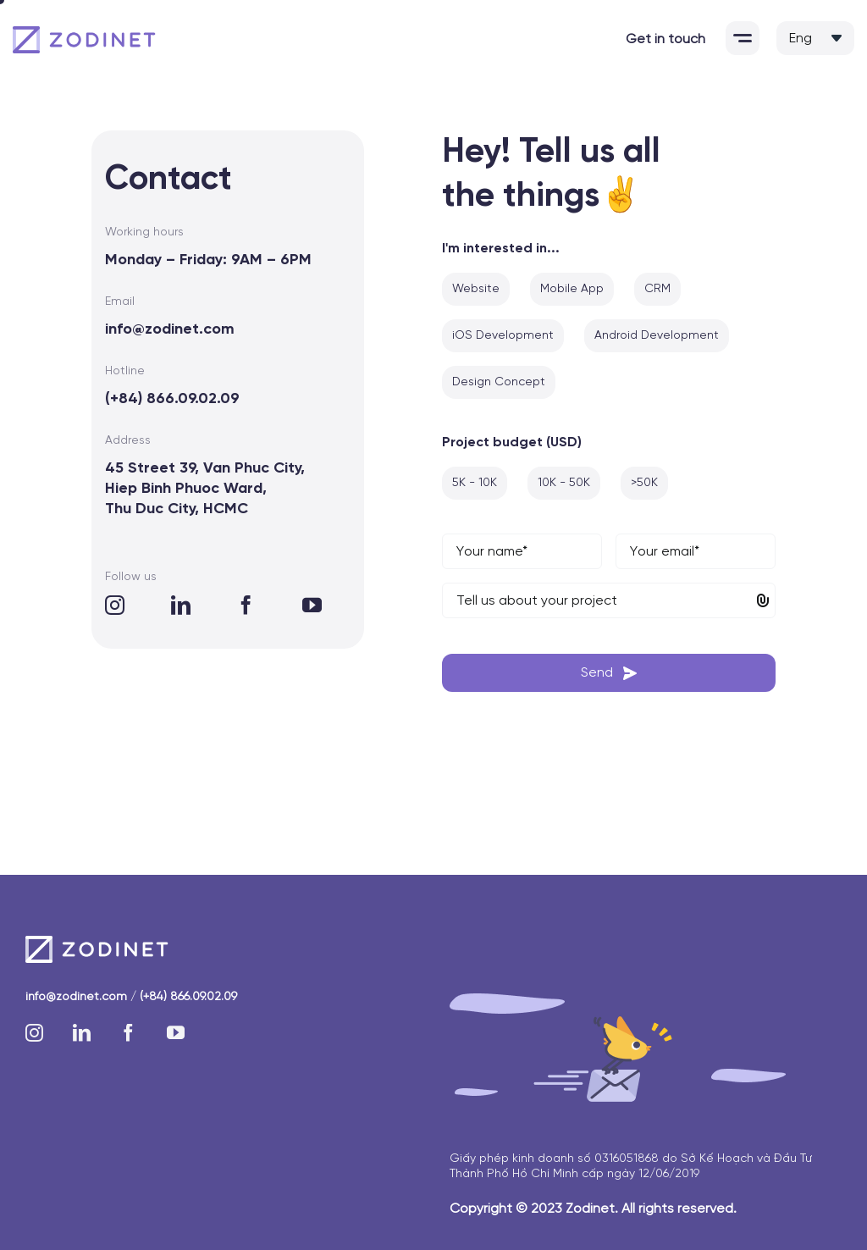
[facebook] (246, 605)
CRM (657, 289)
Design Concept (498, 382)
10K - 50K (564, 483)
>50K (644, 483)
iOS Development (503, 335)
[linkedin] (181, 605)
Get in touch (665, 39)
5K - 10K (474, 483)
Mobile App (572, 289)
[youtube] (312, 605)
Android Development (656, 335)
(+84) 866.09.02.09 (172, 399)
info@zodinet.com (170, 330)
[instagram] (114, 605)
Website (476, 289)
